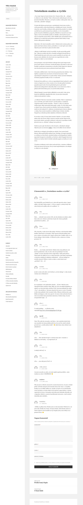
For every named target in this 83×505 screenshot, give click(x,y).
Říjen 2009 (8, 95)
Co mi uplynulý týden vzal (11, 248)
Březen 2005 (8, 204)
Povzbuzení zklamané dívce (12, 37)
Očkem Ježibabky (9, 274)
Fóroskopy (8, 255)
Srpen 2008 (8, 118)
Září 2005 (8, 190)
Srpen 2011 (8, 74)
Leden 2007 (8, 157)
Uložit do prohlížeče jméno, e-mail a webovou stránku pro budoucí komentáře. (53, 462)
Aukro (50, 127)
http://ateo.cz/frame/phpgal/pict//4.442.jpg (50, 310)
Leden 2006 (8, 181)
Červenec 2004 (9, 223)
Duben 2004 (8, 230)
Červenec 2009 (9, 99)
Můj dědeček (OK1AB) (10, 28)
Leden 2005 (8, 209)
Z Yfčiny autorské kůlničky (11, 283)
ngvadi (41, 316)
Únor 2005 (8, 206)
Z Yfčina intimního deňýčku (12, 281)
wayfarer (42, 379)
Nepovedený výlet (10, 35)
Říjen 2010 (8, 83)
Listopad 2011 (9, 71)
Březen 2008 (8, 127)
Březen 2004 (8, 232)
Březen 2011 (8, 78)
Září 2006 (8, 167)
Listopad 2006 (9, 162)
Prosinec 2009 (9, 90)
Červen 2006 (8, 171)
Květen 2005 (8, 199)
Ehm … (7, 32)
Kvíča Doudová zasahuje (11, 267)
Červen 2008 (8, 123)
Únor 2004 (8, 234)
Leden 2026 (8, 64)
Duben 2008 (8, 125)
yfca (43, 177)
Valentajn (8, 30)
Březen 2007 (8, 153)
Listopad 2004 (9, 213)
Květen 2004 (8, 227)
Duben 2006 (8, 176)
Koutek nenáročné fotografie (12, 262)
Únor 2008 (8, 130)
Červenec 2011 (9, 76)
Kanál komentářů (9, 299)
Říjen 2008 (8, 113)
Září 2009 (8, 97)
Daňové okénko (9, 250)
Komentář (37, 424)
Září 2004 (8, 218)
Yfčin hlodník (11, 6)
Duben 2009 (8, 104)
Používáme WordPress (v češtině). (41, 502)
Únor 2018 (8, 67)
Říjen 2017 (8, 69)
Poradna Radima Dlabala (11, 278)
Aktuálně (8, 246)
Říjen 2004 (8, 216)
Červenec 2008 (9, 120)
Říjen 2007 (8, 139)
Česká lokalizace (9, 301)
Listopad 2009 (9, 92)
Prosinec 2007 (9, 134)
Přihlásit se (8, 294)
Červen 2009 (8, 102)
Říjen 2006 (8, 164)
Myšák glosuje (9, 269)
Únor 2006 (8, 178)
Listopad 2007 (9, 137)
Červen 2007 (8, 148)
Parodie (7, 276)
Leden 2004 (8, 237)
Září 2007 (8, 141)
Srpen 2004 (8, 220)
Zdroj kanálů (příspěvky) (11, 297)
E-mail (36, 450)
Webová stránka (38, 456)
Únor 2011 (8, 81)
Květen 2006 (8, 174)
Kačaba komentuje (10, 260)
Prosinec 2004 (9, 211)
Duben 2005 (8, 202)
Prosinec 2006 (9, 160)
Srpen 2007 (8, 144)
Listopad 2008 (9, 111)
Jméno (36, 444)
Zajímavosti (8, 285)
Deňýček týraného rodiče (11, 253)
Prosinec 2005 (9, 183)
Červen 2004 (8, 225)
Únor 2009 (8, 106)
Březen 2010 (8, 88)
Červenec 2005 (9, 195)
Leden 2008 (8, 132)
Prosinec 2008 (9, 109)
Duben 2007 (8, 151)
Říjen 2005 (8, 188)
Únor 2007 (8, 155)
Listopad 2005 (9, 185)
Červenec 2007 (9, 146)
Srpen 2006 (8, 169)
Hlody (7, 257)
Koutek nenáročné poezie (11, 264)
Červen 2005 (8, 197)
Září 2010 (8, 85)
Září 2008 (8, 116)
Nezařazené (8, 271)
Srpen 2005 (8, 192)
